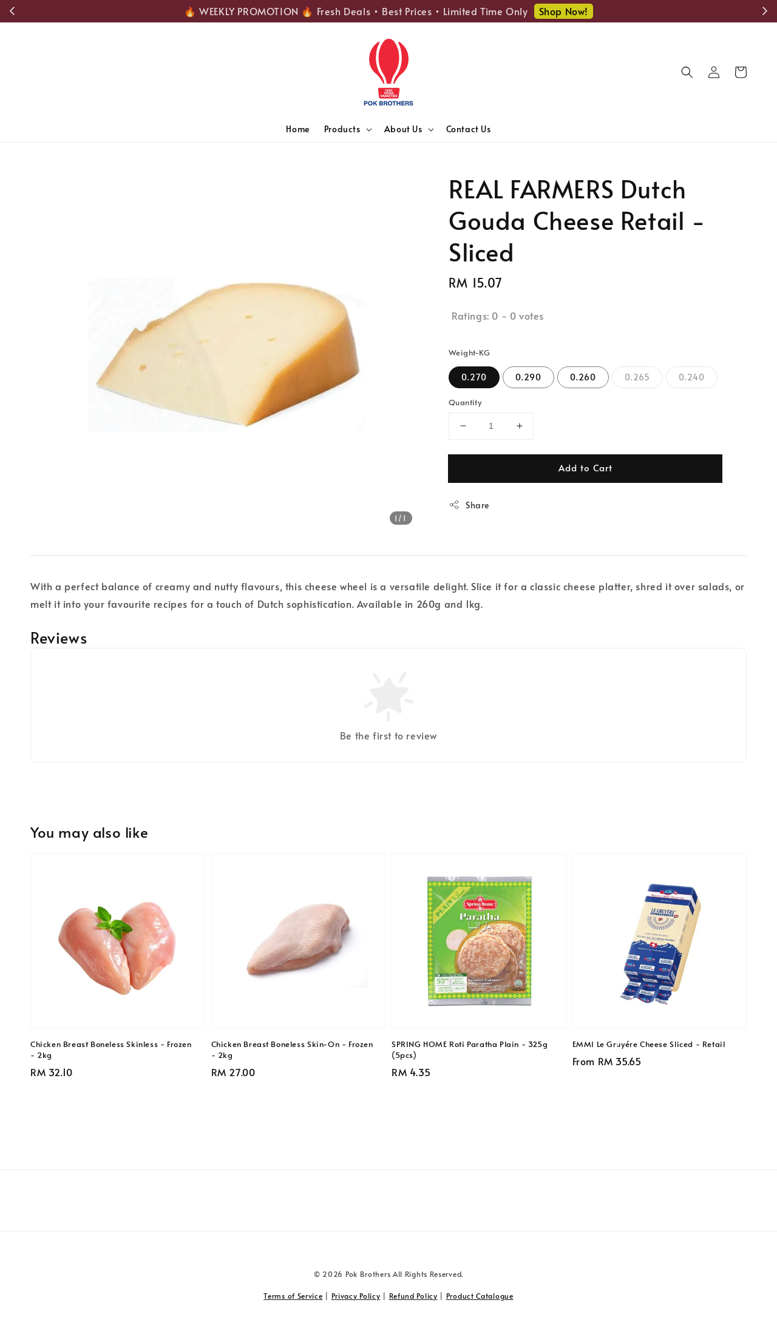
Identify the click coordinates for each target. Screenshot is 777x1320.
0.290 (528, 377)
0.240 (692, 377)
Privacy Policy (356, 1296)
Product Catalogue (480, 1296)
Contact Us (468, 129)
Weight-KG (469, 352)
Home (297, 129)
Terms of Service (292, 1296)
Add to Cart (585, 467)
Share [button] (469, 505)
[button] (687, 72)
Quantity (465, 402)
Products (342, 129)
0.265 (637, 377)
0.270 (474, 377)
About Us (403, 129)
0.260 (583, 377)
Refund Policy (413, 1296)
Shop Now (583, 11)
